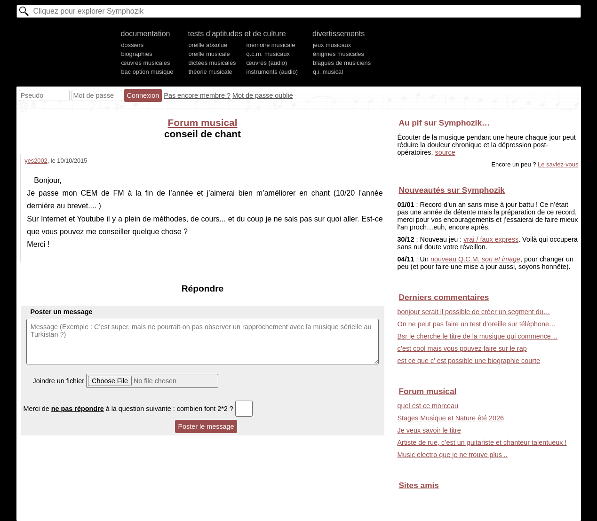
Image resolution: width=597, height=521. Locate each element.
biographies (136, 53)
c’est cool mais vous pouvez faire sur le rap (462, 348)
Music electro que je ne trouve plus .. (453, 454)
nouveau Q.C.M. (475, 259)
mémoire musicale (270, 44)
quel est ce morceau (428, 406)
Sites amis (419, 485)
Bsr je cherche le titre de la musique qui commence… (478, 336)
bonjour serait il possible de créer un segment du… (474, 312)
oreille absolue (207, 44)
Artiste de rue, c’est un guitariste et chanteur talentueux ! (482, 442)
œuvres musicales (145, 62)
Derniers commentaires (444, 297)
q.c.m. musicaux (267, 53)
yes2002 (35, 160)
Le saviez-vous (558, 164)
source (445, 152)
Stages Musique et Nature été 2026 (451, 418)
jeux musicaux (332, 44)
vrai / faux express (490, 239)
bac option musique (147, 71)
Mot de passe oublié (262, 95)
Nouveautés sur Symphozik (452, 190)
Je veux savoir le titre (429, 430)
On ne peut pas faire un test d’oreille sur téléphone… (477, 324)
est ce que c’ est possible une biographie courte (469, 360)
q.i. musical (328, 71)
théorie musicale (210, 71)
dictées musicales (212, 62)
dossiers (132, 44)
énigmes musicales (338, 53)
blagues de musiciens (342, 62)
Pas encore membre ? (197, 95)
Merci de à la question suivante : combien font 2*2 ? (138, 408)
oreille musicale (209, 53)
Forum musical (203, 122)
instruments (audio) (272, 71)
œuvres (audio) (266, 62)
